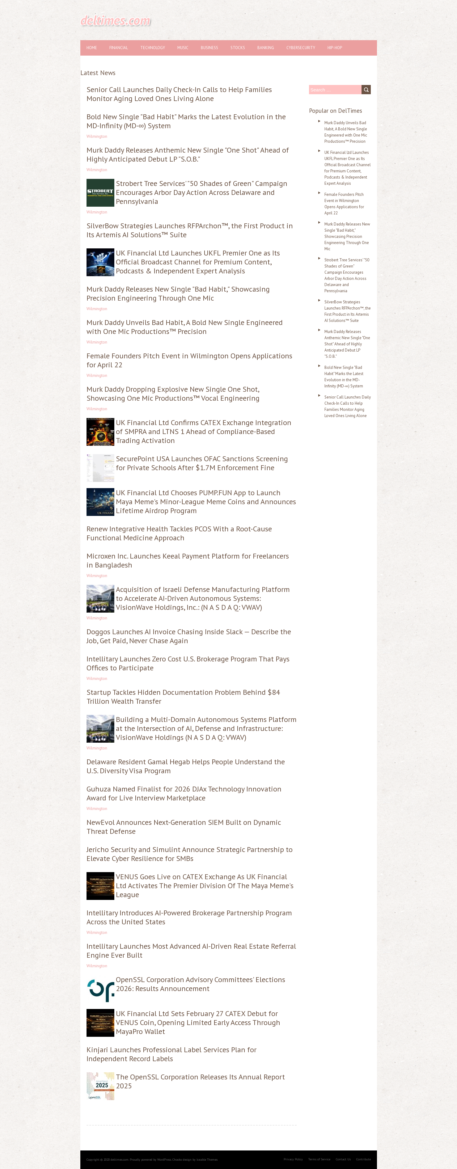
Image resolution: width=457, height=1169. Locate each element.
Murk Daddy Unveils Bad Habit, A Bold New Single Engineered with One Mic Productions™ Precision (185, 327)
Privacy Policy (293, 1159)
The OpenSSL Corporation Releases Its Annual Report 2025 (200, 1081)
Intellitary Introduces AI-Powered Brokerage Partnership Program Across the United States (189, 917)
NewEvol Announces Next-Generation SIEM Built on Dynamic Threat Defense (184, 826)
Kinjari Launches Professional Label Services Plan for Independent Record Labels (171, 1054)
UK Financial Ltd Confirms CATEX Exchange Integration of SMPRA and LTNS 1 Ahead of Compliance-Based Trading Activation (203, 431)
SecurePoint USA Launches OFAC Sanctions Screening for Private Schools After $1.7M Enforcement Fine (202, 463)
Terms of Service (319, 1159)
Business (209, 47)
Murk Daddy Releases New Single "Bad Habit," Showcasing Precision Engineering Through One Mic (178, 293)
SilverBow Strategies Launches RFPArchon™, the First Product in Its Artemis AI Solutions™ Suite (190, 230)
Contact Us (343, 1159)
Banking (265, 47)
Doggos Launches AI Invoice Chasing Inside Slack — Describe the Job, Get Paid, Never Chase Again (189, 636)
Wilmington (97, 136)
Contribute (363, 1159)
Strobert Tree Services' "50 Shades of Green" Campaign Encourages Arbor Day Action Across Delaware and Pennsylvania (201, 192)
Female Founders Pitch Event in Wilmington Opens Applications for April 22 (189, 360)
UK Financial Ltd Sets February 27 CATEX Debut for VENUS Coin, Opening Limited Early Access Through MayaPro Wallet (198, 1022)
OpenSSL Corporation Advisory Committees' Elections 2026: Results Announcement (200, 984)
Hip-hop (335, 47)
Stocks (238, 47)
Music (182, 47)
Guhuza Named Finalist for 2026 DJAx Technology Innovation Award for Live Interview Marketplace (184, 793)
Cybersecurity (300, 47)
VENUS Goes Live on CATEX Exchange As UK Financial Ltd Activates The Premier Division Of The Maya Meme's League (205, 885)
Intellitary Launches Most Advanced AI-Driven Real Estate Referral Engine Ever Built (191, 950)
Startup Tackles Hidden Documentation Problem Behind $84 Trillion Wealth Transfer (183, 696)
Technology (152, 47)
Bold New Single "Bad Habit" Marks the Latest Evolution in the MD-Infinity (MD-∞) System (186, 121)
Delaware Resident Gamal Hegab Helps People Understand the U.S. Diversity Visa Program (186, 766)
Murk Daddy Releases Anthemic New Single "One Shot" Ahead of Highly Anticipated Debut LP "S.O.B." (188, 154)
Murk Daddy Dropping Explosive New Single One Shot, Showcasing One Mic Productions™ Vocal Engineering (173, 393)
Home (92, 47)
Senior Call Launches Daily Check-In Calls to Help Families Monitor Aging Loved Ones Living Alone (179, 94)
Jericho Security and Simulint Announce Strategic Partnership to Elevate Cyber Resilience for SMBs (190, 854)
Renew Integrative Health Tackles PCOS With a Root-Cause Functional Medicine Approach (179, 533)
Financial (118, 47)
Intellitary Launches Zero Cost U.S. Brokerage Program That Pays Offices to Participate (188, 663)
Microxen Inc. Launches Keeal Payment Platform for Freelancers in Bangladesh (188, 560)
